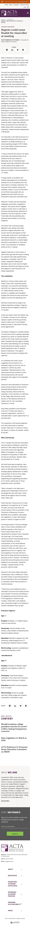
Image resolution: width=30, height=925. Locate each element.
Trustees (6, 4)
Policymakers (16, 4)
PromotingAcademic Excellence (12, 884)
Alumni (10, 4)
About (10, 869)
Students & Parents (24, 4)
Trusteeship (10, 19)
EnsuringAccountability (14, 903)
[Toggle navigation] (28, 13)
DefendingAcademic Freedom (12, 894)
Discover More (5, 800)
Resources (12, 875)
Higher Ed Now (21, 1)
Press (25, 7)
